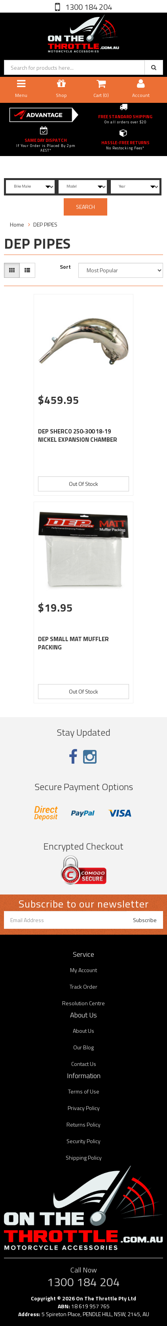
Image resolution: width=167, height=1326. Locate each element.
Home (17, 224)
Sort (65, 267)
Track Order (83, 986)
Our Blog (83, 1047)
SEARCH (85, 207)
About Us (83, 1031)
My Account (83, 970)
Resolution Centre (83, 1003)
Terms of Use (83, 1091)
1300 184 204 (88, 7)
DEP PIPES (45, 224)
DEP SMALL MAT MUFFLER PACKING (73, 643)
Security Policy (83, 1141)
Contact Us (83, 1064)
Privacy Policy (84, 1108)
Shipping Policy (84, 1157)
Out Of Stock (83, 484)
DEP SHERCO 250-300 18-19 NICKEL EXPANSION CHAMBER (77, 435)
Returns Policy (83, 1124)
